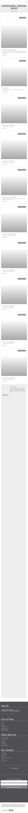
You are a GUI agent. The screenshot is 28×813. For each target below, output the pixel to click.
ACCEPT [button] (11, 810)
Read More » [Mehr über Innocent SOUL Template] (4, 237)
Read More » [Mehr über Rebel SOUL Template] (4, 381)
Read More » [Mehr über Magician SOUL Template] (4, 201)
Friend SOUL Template (8, 270)
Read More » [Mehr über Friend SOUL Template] (4, 273)
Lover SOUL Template (8, 342)
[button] (26, 2)
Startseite (11, 11)
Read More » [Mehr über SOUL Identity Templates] (4, 55)
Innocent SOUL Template (9, 234)
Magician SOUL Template (9, 197)
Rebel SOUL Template (8, 378)
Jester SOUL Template (8, 125)
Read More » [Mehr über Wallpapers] (4, 92)
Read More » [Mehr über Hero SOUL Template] (4, 309)
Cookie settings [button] (5, 810)
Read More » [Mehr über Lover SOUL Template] (4, 345)
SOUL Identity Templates (9, 49)
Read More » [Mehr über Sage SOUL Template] (4, 164)
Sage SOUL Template (8, 161)
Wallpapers (5, 88)
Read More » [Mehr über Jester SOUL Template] (4, 128)
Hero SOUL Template (8, 306)
